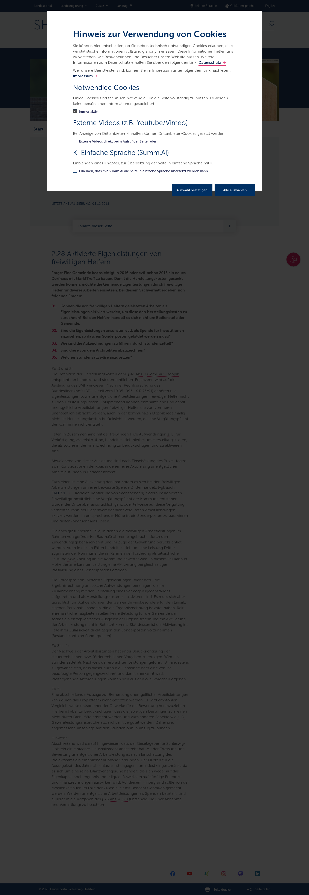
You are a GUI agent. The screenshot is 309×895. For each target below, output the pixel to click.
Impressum (83, 76)
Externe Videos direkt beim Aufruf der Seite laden (118, 141)
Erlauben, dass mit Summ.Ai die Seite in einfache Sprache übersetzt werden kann (143, 171)
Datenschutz (209, 62)
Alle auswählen (235, 190)
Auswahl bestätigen (192, 190)
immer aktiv (88, 111)
